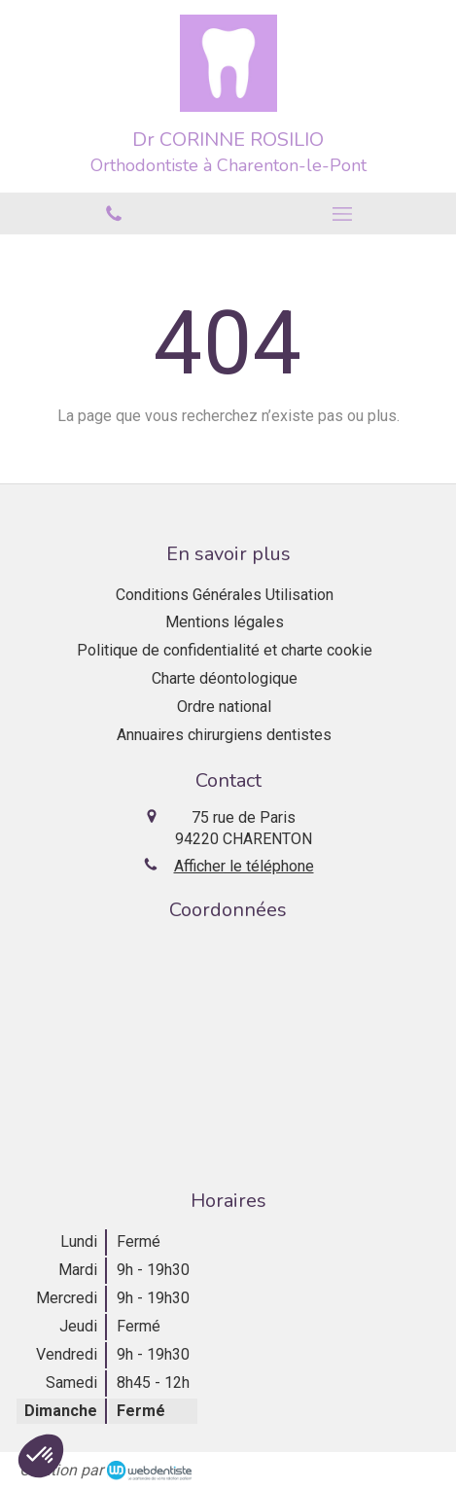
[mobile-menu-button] (342, 214)
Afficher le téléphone (244, 866)
